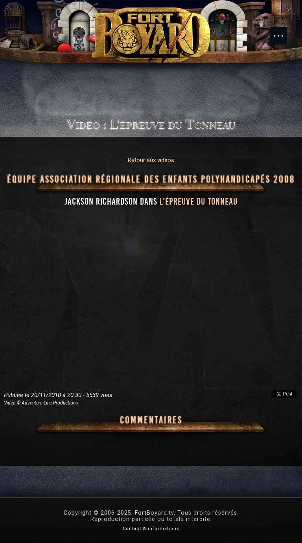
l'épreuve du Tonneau (199, 201)
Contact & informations (151, 528)
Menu (282, 32)
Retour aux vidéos (151, 160)
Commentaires (151, 420)
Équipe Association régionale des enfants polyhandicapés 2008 (151, 179)
